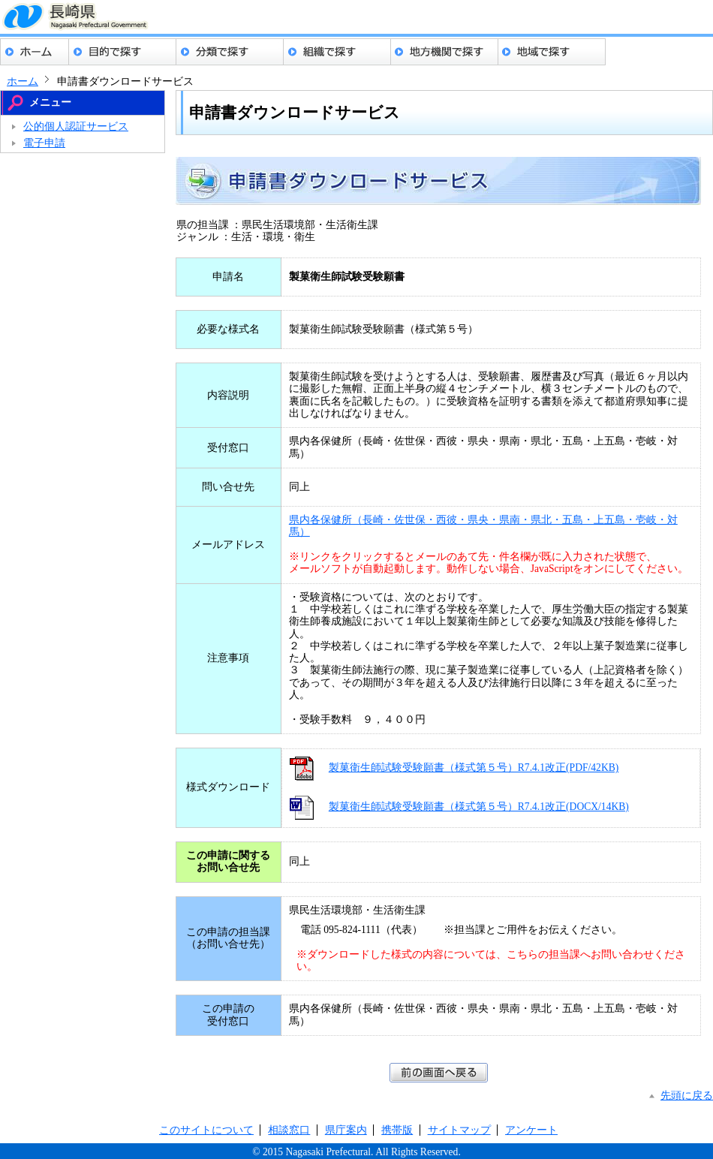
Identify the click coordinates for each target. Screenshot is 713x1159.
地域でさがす (552, 51)
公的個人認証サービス (75, 126)
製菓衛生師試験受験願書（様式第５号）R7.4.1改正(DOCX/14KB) (479, 806)
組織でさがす (337, 51)
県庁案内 (346, 1130)
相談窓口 (289, 1130)
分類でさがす (230, 51)
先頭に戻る (686, 1095)
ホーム (34, 51)
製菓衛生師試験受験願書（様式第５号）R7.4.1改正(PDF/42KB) (474, 767)
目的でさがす (122, 51)
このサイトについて (206, 1130)
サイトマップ (459, 1130)
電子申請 (44, 143)
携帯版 (397, 1130)
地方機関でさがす (444, 51)
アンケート (531, 1130)
